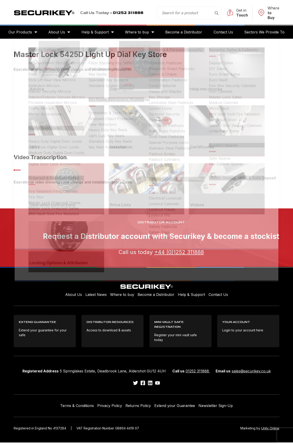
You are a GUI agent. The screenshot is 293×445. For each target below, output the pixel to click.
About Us (56, 32)
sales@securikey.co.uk (251, 373)
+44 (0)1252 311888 (179, 253)
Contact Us (224, 32)
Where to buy (137, 32)
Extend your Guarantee (174, 408)
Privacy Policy (109, 408)
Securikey (48, 13)
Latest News (96, 295)
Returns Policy (138, 408)
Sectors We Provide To (266, 32)
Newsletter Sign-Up (215, 408)
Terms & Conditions (77, 408)
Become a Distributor (184, 32)
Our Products (19, 32)
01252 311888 (198, 373)
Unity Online (270, 431)
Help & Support (94, 32)
